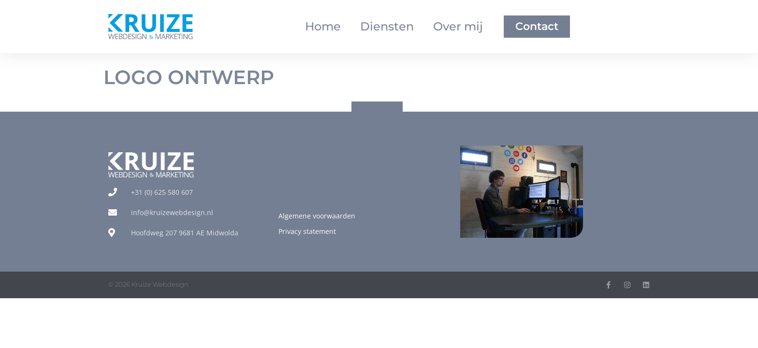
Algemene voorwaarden (316, 215)
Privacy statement (307, 231)
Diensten (387, 26)
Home (323, 26)
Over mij (458, 26)
